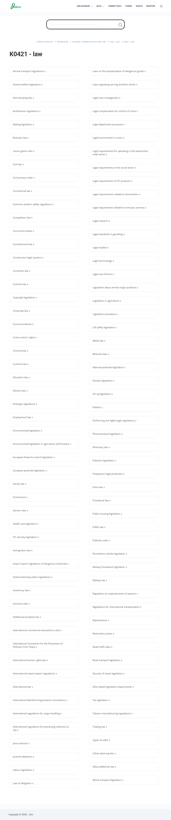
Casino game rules (23, 151)
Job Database (85, 6)
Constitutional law (22, 244)
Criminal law (19, 350)
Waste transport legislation (107, 779)
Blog (101, 6)
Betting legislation (22, 124)
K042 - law (114, 42)
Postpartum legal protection (108, 473)
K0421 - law (129, 42)
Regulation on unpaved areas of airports (114, 593)
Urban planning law (103, 753)
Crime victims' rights (24, 337)
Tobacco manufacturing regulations (112, 713)
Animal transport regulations (28, 71)
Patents (97, 407)
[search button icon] (120, 25)
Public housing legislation (106, 513)
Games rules (19, 510)
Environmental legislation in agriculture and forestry (41, 443)
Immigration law (22, 550)
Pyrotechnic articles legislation (109, 553)
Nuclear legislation (102, 380)
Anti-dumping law (22, 97)
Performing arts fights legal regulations (113, 420)
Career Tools (115, 6)
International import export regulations (34, 673)
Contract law (19, 284)
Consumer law (20, 270)
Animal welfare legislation (27, 84)
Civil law (17, 164)
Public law (98, 527)
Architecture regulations (26, 111)
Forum (128, 6)
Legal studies (99, 247)
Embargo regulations (24, 403)
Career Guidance (44, 42)
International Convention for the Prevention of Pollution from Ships (38, 645)
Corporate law (20, 310)
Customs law (20, 364)
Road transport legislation (106, 660)
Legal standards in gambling (108, 234)
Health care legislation (25, 523)
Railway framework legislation (109, 566)
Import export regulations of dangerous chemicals (40, 563)
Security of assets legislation (108, 673)
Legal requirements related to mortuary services (118, 207)
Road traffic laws (101, 646)
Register (150, 6)
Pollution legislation (103, 460)
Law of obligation (22, 783)
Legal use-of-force (102, 274)
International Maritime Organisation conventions (39, 700)
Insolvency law (21, 590)
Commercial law (21, 190)
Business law (20, 137)
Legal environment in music (107, 137)
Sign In (139, 6)
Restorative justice (102, 633)
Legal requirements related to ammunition (115, 194)
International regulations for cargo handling (36, 713)
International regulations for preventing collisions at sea (41, 728)
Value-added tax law (103, 766)
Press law (98, 487)
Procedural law (101, 500)
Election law (19, 390)
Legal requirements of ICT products (111, 180)
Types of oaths (100, 740)
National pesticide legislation (108, 367)
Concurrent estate (22, 230)
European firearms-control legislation (33, 457)
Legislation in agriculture (106, 300)
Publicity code (100, 540)
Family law (18, 483)
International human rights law (29, 660)
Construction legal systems (27, 257)
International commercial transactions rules (36, 630)
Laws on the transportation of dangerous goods (118, 71)
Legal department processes (108, 124)
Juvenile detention (22, 756)
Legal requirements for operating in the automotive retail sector (120, 152)
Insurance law (20, 603)
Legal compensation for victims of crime (114, 111)
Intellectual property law (26, 616)
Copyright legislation (24, 297)
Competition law (22, 217)
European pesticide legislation (29, 470)
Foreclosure (19, 497)
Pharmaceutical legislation (107, 433)
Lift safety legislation (104, 327)
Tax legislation (100, 700)
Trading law (99, 726)
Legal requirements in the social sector (113, 167)
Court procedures (22, 324)
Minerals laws (100, 354)
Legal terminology (102, 260)
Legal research (100, 220)
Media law (98, 340)
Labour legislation (22, 769)
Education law (20, 377)
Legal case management (105, 97)
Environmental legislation (26, 430)
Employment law (22, 417)
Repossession (100, 620)
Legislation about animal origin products (114, 287)
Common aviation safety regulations (32, 204)
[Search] (161, 6)
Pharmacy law (100, 447)
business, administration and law (89, 42)
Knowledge (62, 42)
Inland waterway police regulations (31, 577)
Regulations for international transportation (116, 606)
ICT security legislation (25, 537)
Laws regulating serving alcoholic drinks (114, 84)
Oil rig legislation (102, 393)
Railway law (99, 580)
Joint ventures (20, 743)
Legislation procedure (104, 314)
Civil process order (23, 177)
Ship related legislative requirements (112, 686)
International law (22, 686)
